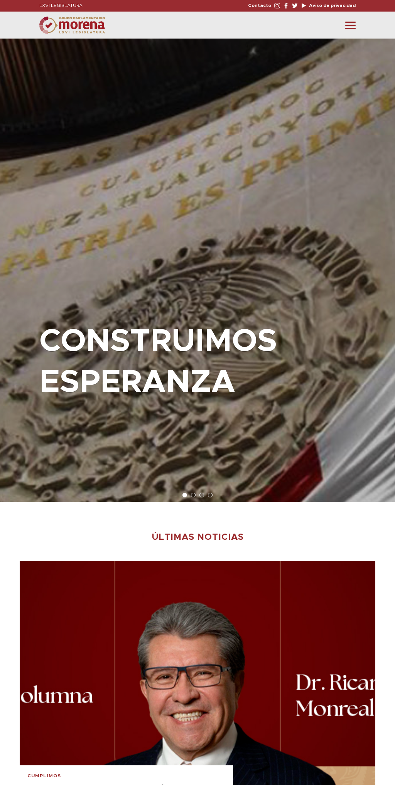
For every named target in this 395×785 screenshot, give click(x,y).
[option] (197, 266)
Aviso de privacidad (332, 5)
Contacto (259, 5)
